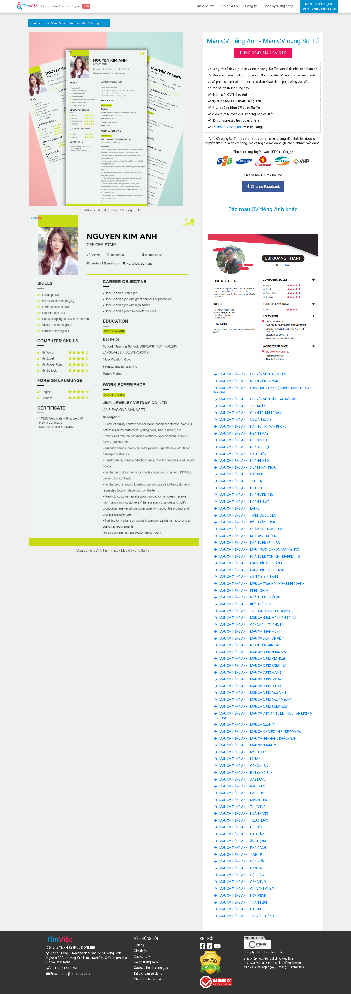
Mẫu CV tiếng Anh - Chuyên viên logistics (250, 374)
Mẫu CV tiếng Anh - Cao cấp (239, 834)
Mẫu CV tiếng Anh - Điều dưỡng (241, 454)
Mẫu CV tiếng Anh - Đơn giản (239, 861)
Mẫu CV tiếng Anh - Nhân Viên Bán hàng (248, 645)
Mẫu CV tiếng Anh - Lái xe (236, 508)
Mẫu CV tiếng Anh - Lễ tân (237, 759)
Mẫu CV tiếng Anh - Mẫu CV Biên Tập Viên (249, 638)
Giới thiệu (140, 951)
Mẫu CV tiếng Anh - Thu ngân (240, 406)
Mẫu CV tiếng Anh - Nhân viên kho (243, 495)
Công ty (251, 6)
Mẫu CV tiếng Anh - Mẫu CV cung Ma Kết (248, 672)
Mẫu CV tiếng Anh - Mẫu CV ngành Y (245, 745)
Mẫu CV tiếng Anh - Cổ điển (238, 827)
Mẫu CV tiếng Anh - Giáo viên (239, 786)
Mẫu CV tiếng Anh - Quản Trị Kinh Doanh (248, 413)
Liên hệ (139, 945)
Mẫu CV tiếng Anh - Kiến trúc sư (242, 604)
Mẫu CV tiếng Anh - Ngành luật (241, 502)
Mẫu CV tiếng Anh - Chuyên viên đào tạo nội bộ (254, 399)
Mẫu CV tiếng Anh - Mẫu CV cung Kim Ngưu (250, 659)
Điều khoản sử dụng (148, 973)
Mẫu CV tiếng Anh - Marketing (241, 800)
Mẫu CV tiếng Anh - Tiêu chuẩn (241, 820)
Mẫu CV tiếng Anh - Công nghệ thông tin (249, 625)
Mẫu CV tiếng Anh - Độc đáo (239, 875)
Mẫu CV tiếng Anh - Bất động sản (243, 773)
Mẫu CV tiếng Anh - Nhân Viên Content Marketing (257, 556)
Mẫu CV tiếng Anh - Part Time (240, 793)
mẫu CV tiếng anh (230, 127)
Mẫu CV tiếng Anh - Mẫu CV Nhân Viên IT (248, 631)
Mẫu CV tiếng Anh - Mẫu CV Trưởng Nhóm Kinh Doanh (259, 584)
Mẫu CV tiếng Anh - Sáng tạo (240, 882)
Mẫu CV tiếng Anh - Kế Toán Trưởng (245, 536)
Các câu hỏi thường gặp (151, 968)
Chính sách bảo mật (148, 979)
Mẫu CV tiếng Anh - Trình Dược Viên (245, 515)
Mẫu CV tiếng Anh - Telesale (239, 481)
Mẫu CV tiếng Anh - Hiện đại (238, 868)
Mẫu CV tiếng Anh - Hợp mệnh (240, 895)
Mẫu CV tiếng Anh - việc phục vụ (242, 420)
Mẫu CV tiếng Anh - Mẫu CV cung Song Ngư (250, 707)
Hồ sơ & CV (229, 6)
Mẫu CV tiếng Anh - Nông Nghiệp (242, 447)
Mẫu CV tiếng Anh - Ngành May (241, 433)
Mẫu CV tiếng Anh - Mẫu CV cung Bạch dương (253, 700)
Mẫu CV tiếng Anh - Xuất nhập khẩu (245, 467)
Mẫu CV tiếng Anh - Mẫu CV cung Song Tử (249, 665)
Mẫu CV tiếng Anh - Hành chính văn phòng (250, 426)
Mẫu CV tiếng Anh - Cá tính (238, 909)
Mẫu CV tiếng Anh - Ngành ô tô (241, 460)
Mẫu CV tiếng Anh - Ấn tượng (240, 841)
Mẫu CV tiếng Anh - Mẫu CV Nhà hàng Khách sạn (255, 738)
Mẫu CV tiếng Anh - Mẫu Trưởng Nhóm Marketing (256, 549)
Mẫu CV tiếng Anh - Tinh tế (238, 854)
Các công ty (142, 956)
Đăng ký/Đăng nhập (278, 6)
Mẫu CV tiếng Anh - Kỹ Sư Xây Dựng (244, 522)
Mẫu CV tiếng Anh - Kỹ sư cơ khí (241, 752)
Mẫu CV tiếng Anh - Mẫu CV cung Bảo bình (250, 693)
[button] (215, 297)
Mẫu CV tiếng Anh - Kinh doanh (241, 590)
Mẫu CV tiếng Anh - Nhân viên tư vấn (246, 381)
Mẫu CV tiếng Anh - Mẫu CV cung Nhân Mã (250, 652)
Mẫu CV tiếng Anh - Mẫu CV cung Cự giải (248, 686)
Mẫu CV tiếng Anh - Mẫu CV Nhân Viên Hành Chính (255, 618)
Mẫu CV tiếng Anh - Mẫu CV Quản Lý (244, 725)
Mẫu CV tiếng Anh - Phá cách (240, 848)
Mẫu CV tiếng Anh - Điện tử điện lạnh (246, 577)
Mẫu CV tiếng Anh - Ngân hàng (241, 813)
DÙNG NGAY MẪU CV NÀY (263, 53)
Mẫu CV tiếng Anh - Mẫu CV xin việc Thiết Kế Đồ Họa (257, 731)
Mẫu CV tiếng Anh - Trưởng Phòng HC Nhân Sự (254, 611)
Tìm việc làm (204, 6)
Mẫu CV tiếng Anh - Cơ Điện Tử (240, 440)
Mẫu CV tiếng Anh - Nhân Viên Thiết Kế (247, 597)
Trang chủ (37, 23)
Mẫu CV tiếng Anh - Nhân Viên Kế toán (247, 542)
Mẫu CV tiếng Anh (62, 23)
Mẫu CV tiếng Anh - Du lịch (238, 488)
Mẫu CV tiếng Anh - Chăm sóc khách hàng (250, 529)
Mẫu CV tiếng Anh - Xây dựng (240, 779)
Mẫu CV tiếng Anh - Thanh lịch (241, 902)
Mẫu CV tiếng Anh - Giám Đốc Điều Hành (248, 563)
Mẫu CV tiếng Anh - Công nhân (241, 766)
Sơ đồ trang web (146, 962)
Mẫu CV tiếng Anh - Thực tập (240, 807)
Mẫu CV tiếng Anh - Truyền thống (244, 916)
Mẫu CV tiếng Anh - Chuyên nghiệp (244, 889)
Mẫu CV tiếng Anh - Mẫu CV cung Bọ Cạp (248, 679)
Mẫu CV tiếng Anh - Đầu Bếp (238, 474)
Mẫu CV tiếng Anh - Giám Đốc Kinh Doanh (249, 570)
